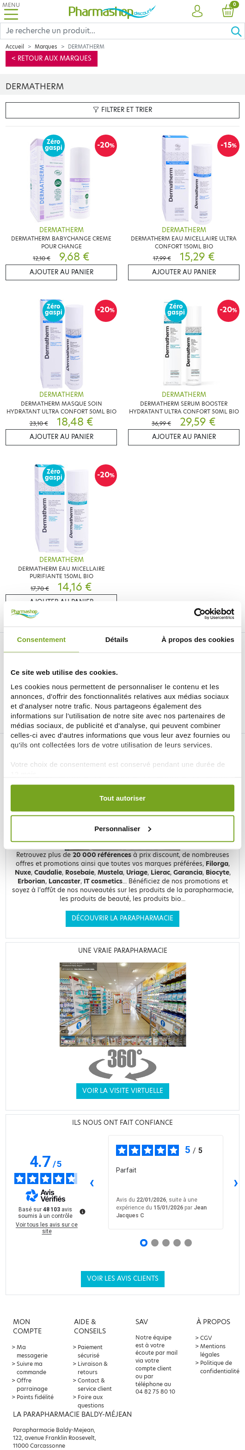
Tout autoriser (122, 798)
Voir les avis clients (123, 1278)
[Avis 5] (188, 1242)
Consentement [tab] (41, 639)
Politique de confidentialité (219, 1367)
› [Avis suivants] (236, 1181)
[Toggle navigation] (11, 11)
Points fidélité (35, 1397)
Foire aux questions (91, 1401)
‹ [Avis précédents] (91, 1181)
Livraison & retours (93, 1368)
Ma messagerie (32, 1351)
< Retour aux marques (52, 58)
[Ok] (237, 31)
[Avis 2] (155, 1242)
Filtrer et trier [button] (122, 109)
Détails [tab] (117, 639)
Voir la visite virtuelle (122, 1090)
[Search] (115, 31)
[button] (197, 11)
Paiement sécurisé (90, 1351)
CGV (206, 1338)
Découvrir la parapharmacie (122, 918)
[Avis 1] (143, 1242)
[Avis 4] (177, 1242)
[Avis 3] (166, 1242)
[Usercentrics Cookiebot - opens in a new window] (193, 614)
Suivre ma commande (31, 1368)
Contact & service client (95, 1384)
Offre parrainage (32, 1384)
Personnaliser (122, 828)
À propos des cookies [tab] (197, 639)
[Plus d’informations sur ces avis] (82, 1211)
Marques (46, 46)
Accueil (15, 46)
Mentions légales (213, 1350)
